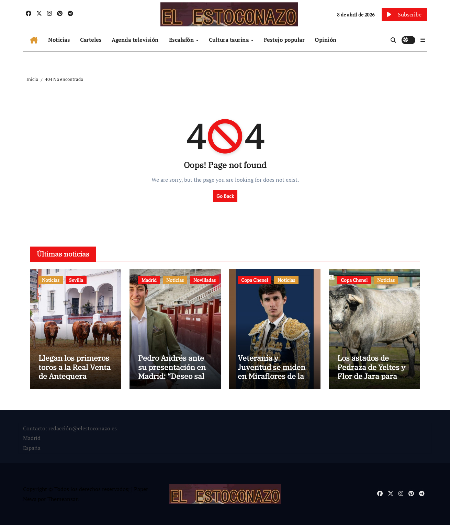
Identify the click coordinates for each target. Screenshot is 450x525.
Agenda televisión (135, 40)
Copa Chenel (254, 280)
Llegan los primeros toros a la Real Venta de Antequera (74, 367)
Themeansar (62, 499)
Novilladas (204, 280)
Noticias (59, 40)
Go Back (225, 196)
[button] (422, 40)
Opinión (326, 40)
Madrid (149, 280)
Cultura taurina (229, 40)
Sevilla (76, 280)
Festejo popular (284, 40)
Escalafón (182, 40)
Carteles (90, 40)
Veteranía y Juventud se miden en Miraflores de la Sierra (271, 371)
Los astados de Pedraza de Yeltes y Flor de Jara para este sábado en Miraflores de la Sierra (371, 380)
